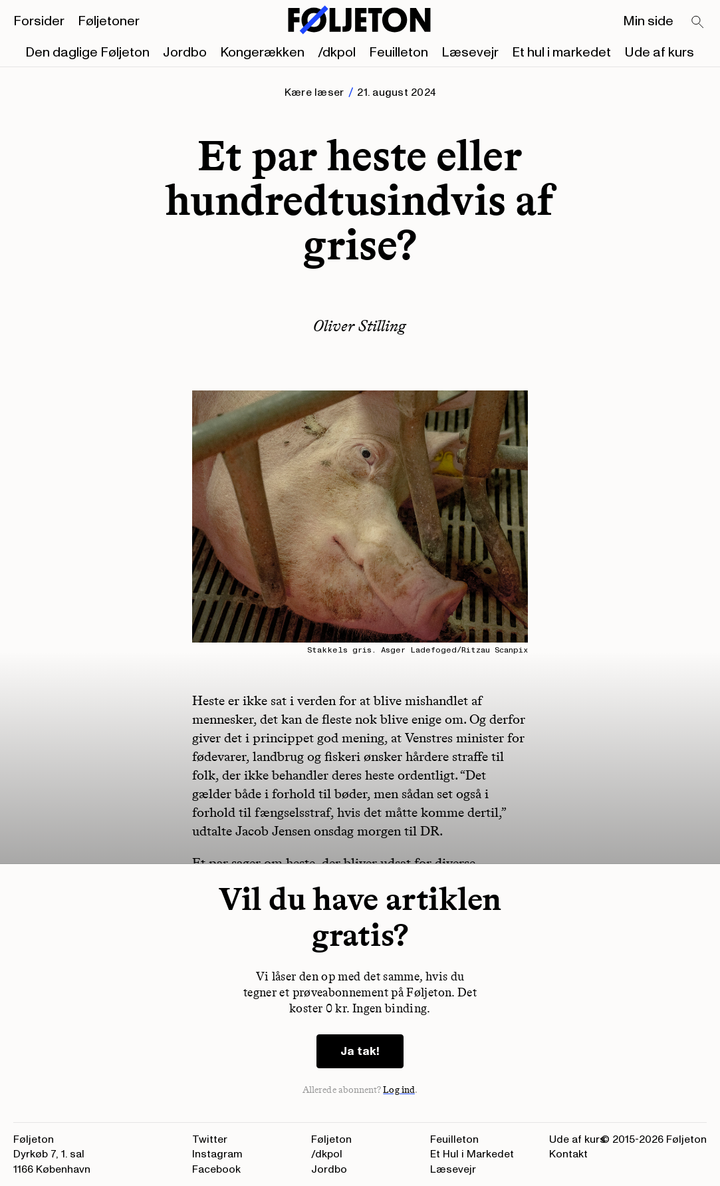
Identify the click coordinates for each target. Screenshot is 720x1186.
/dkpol (337, 52)
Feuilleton (398, 52)
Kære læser (314, 92)
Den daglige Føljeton (87, 52)
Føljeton (331, 1139)
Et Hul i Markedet (472, 1154)
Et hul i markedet (561, 52)
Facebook (216, 1169)
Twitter (209, 1139)
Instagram (217, 1154)
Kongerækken (262, 52)
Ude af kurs (659, 52)
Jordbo (185, 52)
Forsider (38, 21)
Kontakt (568, 1154)
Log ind (399, 1090)
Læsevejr (470, 52)
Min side (648, 21)
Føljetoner (109, 21)
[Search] (698, 22)
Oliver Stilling (359, 325)
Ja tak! (360, 1051)
